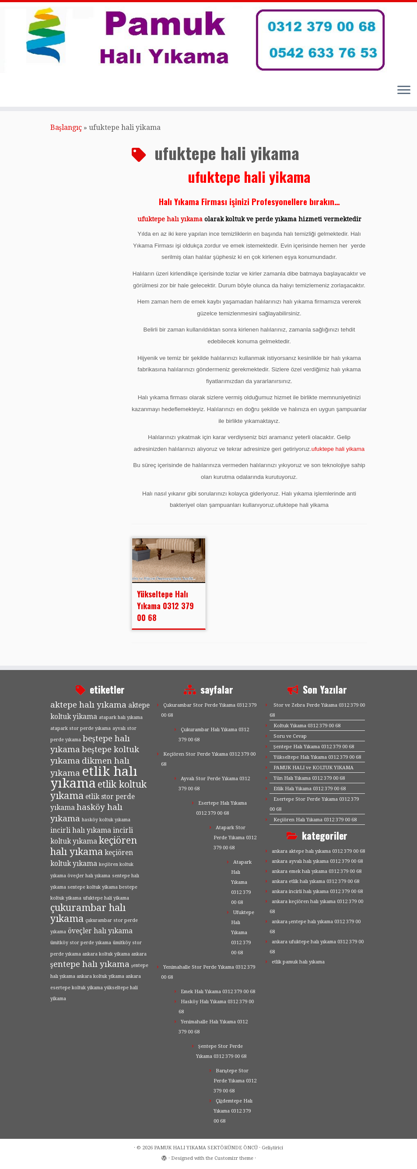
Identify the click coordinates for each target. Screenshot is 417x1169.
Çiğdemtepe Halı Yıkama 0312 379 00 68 (233, 1111)
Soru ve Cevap (290, 736)
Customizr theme (233, 1158)
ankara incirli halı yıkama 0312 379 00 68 (317, 891)
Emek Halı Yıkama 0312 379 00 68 (218, 992)
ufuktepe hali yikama (338, 449)
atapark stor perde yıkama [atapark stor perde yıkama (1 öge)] (80, 728)
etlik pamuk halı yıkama (298, 962)
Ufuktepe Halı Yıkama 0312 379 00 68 (242, 933)
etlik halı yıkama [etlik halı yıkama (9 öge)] (93, 777)
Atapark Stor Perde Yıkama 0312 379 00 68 (235, 838)
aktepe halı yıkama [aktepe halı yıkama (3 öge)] (88, 704)
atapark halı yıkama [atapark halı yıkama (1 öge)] (121, 717)
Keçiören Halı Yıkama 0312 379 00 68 (315, 820)
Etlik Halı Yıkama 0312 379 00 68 (309, 789)
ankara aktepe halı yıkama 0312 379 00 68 (318, 851)
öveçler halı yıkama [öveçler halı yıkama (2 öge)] (100, 931)
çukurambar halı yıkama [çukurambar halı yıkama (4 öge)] (88, 913)
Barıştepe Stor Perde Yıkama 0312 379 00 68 (235, 1081)
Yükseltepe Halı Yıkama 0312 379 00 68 (165, 605)
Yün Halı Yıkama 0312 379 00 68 (309, 778)
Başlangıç (66, 127)
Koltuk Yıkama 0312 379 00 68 (306, 726)
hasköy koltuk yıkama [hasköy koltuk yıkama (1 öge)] (106, 820)
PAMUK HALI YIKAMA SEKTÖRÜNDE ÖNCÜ (206, 1148)
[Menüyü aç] (403, 91)
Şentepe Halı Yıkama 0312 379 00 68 (313, 747)
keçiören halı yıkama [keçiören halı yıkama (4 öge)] (93, 846)
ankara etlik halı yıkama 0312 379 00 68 (315, 881)
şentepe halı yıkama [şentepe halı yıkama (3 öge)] (90, 964)
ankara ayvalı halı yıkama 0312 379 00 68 (317, 861)
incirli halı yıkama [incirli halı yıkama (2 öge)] (80, 830)
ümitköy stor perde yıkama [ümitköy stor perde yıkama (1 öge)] (80, 943)
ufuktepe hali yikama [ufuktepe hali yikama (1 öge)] (106, 898)
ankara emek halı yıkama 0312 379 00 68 (316, 871)
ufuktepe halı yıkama (170, 219)
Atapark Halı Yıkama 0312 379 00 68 (241, 882)
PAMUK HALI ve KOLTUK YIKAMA (313, 768)
